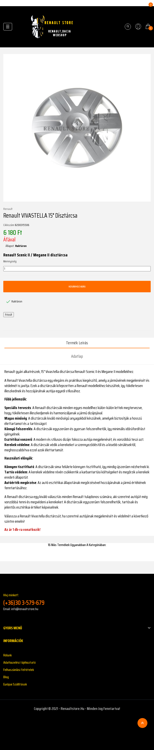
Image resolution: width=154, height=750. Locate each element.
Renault (8, 209)
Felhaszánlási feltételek (18, 669)
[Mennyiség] (77, 268)
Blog (6, 677)
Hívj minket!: (77, 599)
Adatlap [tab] (77, 356)
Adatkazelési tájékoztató (19, 662)
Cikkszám (8, 225)
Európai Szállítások (15, 684)
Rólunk (7, 655)
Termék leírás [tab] (77, 342)
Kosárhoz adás (77, 286)
